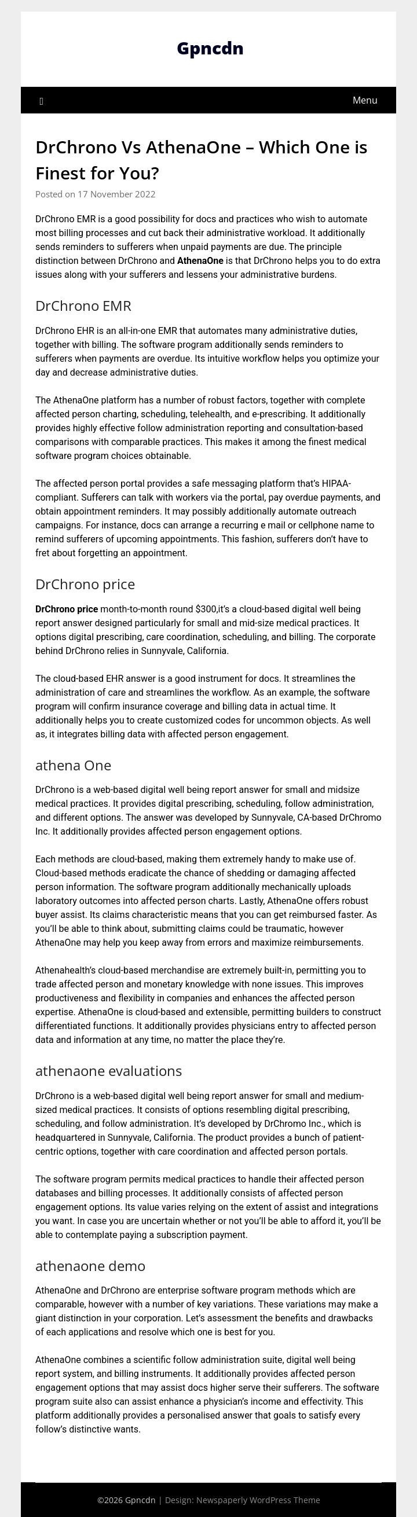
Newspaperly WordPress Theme (258, 1499)
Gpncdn (210, 48)
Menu (365, 100)
